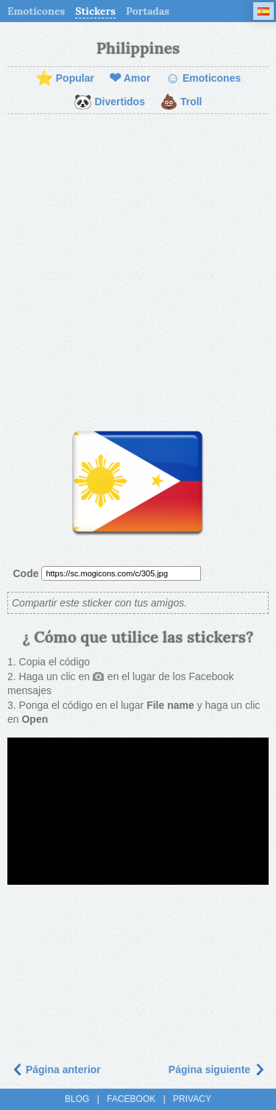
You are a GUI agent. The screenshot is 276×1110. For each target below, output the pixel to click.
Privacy (192, 1099)
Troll (181, 102)
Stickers (95, 11)
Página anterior (56, 1069)
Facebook (131, 1099)
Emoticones (36, 11)
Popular (64, 78)
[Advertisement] (138, 267)
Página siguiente (217, 1069)
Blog (77, 1099)
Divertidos (109, 102)
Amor (130, 78)
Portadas (147, 11)
